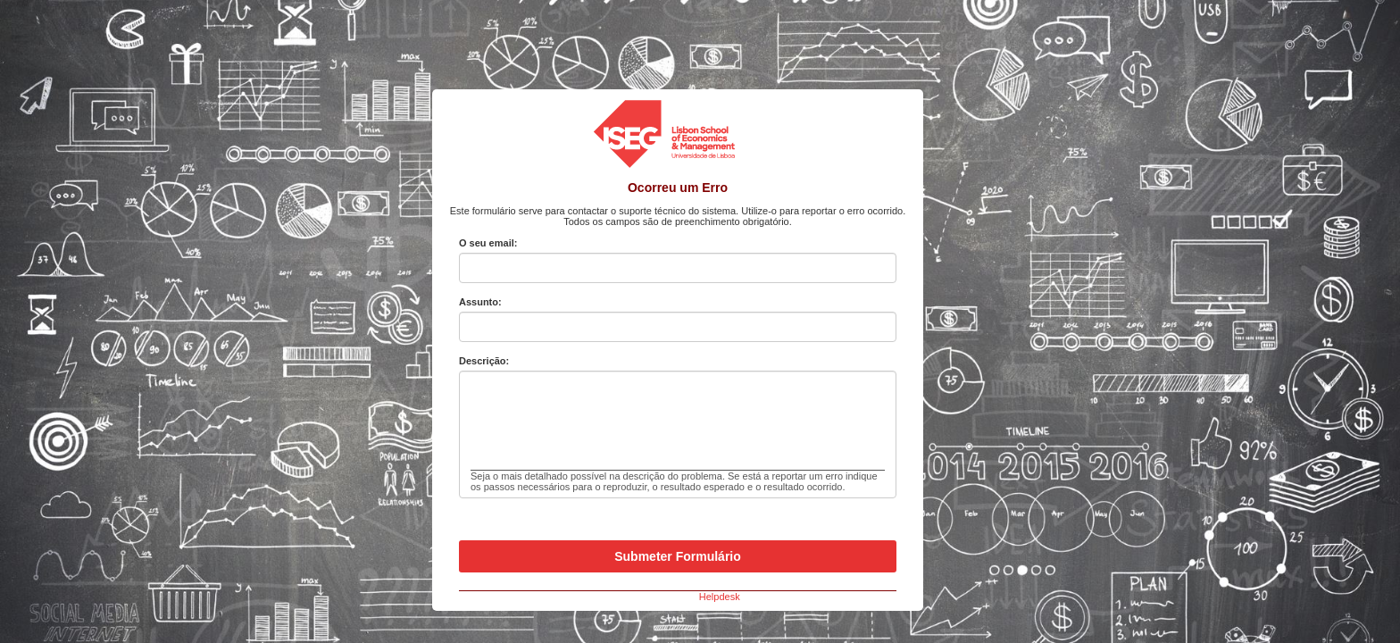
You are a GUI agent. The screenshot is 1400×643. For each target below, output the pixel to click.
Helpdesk (719, 596)
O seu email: (488, 243)
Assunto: (480, 301)
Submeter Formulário (677, 556)
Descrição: (484, 360)
